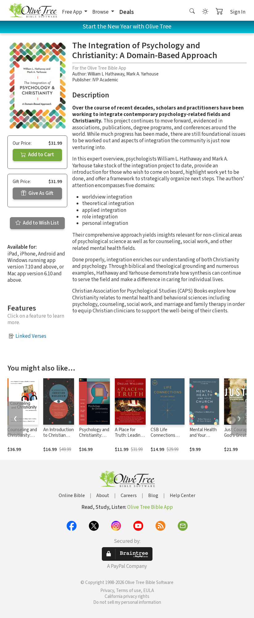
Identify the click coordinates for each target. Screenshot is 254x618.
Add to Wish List (37, 223)
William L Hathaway (106, 74)
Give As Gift (37, 193)
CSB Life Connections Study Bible (163, 436)
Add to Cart (37, 154)
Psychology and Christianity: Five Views (94, 436)
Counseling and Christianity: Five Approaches (22, 439)
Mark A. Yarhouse (142, 74)
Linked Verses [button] (30, 336)
